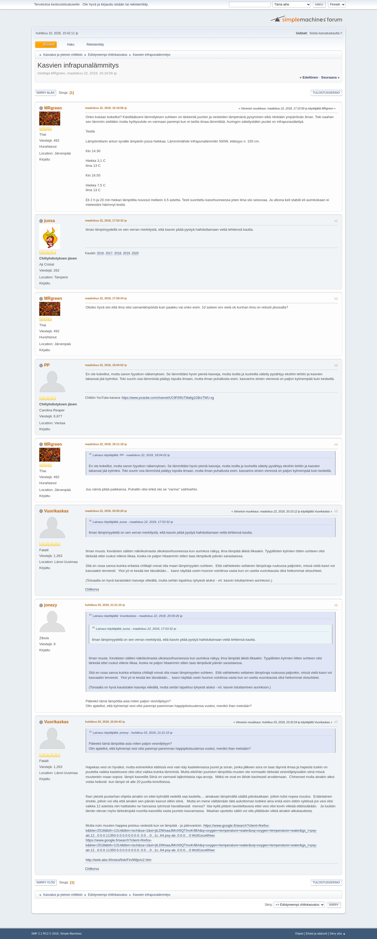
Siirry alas (45, 92)
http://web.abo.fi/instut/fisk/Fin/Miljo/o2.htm (118, 860)
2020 (135, 253)
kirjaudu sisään (112, 4)
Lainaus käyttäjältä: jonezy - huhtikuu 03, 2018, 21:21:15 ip (133, 732)
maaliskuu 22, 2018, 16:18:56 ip (106, 107)
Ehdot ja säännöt (316, 933)
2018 (117, 253)
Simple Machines (71, 933)
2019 (126, 253)
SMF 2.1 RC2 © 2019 (44, 933)
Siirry (268, 905)
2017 (109, 253)
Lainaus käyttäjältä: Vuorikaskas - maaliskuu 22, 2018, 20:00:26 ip (137, 615)
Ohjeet (299, 933)
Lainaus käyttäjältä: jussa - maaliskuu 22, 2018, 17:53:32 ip (133, 521)
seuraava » (330, 77)
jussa (49, 220)
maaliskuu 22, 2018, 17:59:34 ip (106, 298)
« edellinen (309, 77)
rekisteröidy (138, 4)
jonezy (50, 605)
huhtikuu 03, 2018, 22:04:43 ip (105, 721)
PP (46, 365)
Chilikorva (92, 589)
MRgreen (53, 108)
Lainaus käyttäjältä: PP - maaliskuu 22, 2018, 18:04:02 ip (131, 455)
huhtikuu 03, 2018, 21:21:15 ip (105, 604)
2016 (100, 253)
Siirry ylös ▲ (338, 933)
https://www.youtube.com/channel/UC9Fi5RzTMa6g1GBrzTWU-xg (167, 398)
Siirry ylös (45, 882)
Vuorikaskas (56, 511)
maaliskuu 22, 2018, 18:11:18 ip (106, 444)
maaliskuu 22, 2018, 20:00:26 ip (106, 510)
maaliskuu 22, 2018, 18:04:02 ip (106, 365)
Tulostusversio (326, 92)
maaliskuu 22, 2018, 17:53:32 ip (106, 220)
